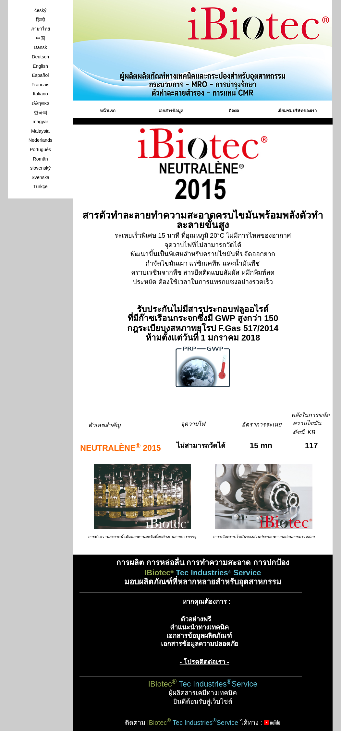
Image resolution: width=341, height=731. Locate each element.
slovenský (40, 168)
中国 (40, 38)
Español (40, 75)
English (40, 66)
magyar (40, 121)
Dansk (40, 47)
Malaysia (40, 131)
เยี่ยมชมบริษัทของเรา (297, 110)
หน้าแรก (108, 110)
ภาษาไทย (40, 28)
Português (40, 149)
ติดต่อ (234, 110)
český (40, 10)
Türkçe (40, 186)
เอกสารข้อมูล (171, 110)
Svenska (40, 177)
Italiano (40, 93)
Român (40, 159)
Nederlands (41, 140)
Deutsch (40, 56)
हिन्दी (40, 19)
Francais (40, 84)
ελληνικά (40, 103)
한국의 (40, 112)
